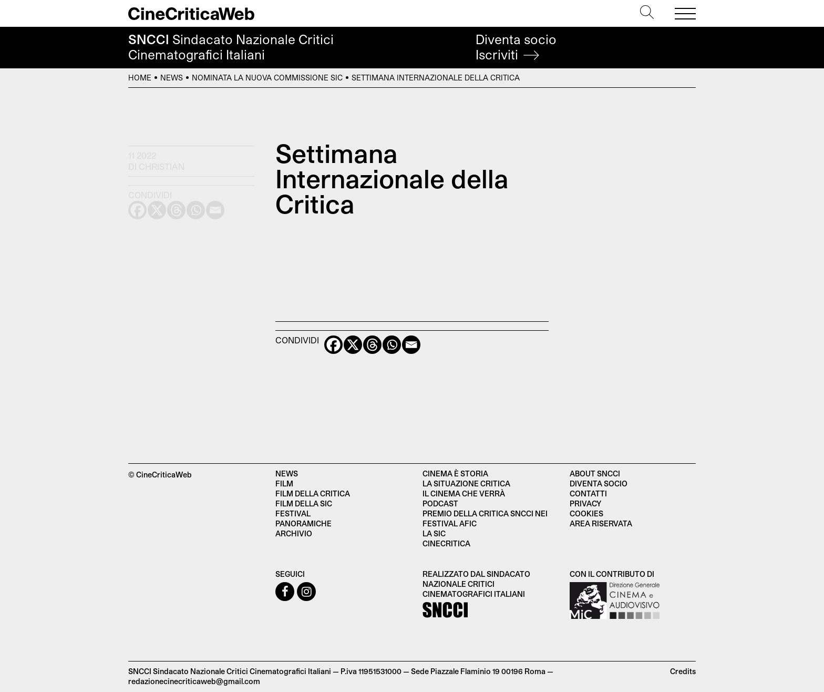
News (171, 77)
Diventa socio (516, 47)
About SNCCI (595, 473)
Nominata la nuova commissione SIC (267, 77)
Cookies (586, 513)
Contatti (588, 493)
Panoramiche (303, 523)
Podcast (440, 503)
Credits (683, 671)
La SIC (434, 533)
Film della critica (312, 493)
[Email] (411, 344)
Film (284, 483)
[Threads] (372, 344)
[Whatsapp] (392, 344)
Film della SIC (303, 503)
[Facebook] (333, 344)
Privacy (585, 503)
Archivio (293, 533)
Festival (293, 513)
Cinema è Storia (455, 473)
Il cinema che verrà (464, 493)
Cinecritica (446, 543)
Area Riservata (601, 523)
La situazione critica (466, 483)
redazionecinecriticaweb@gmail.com (194, 681)
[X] (353, 344)
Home (139, 77)
